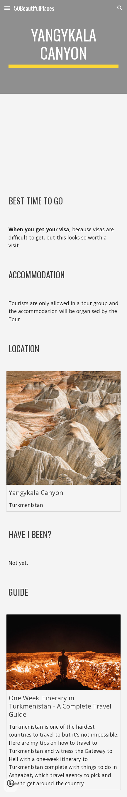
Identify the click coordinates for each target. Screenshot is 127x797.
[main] (63, 46)
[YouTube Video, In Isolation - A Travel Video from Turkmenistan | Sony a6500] (63, 139)
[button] (7, 8)
